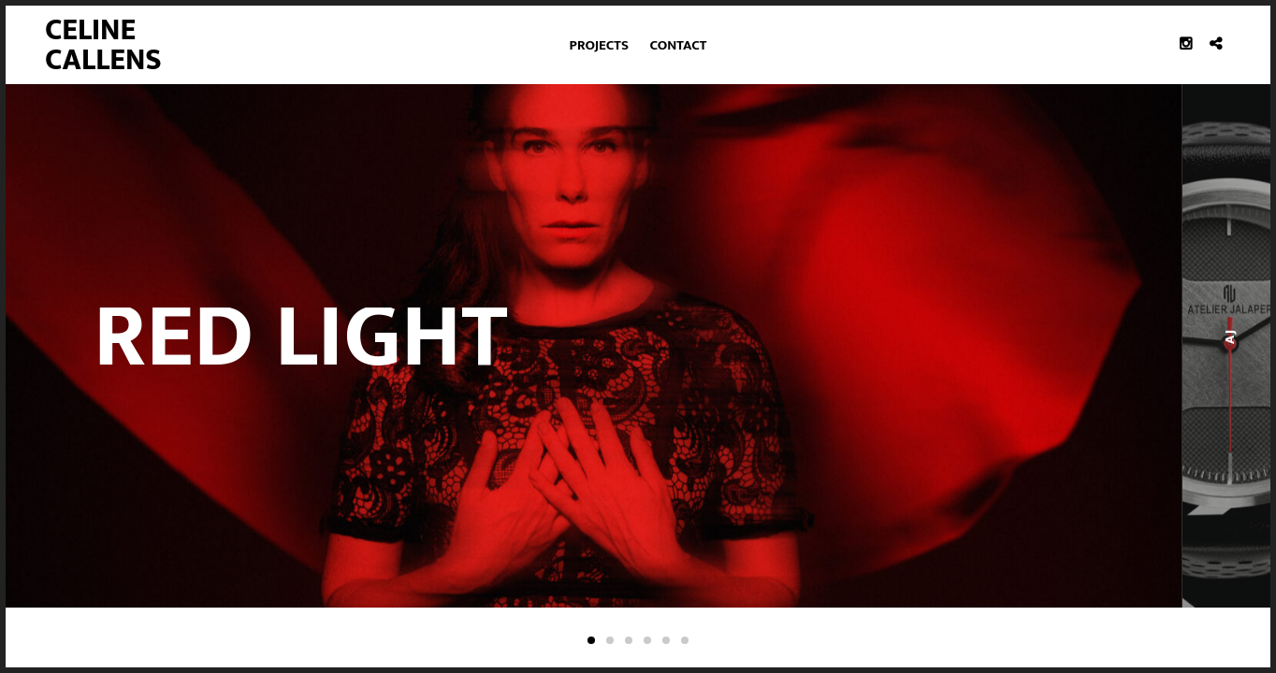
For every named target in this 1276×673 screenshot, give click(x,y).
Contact (678, 45)
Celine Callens (103, 45)
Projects (599, 45)
